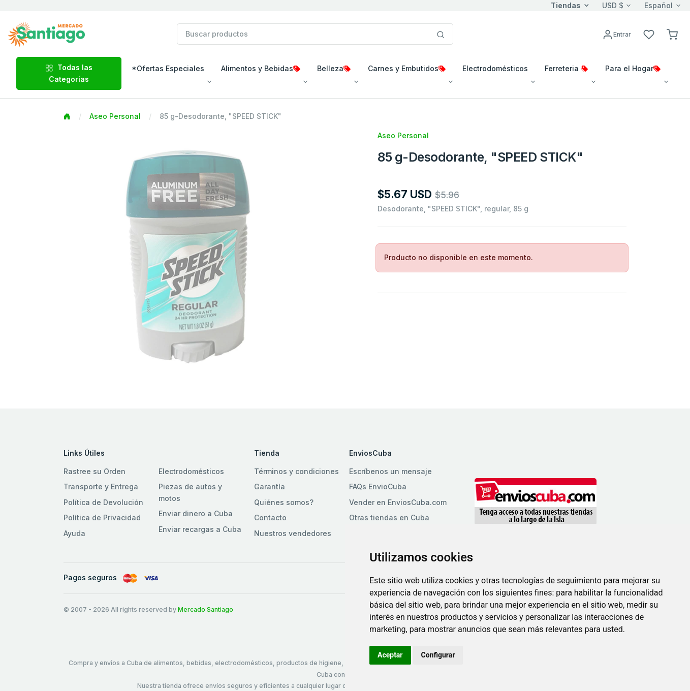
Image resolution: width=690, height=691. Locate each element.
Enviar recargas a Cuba (200, 529)
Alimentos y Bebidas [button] (260, 68)
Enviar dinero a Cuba (196, 513)
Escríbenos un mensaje (390, 471)
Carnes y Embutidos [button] (407, 68)
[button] (672, 33)
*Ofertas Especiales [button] (168, 68)
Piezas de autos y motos (190, 492)
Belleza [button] (334, 68)
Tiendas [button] (566, 5)
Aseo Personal (115, 116)
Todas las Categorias (68, 73)
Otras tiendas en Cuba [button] (389, 517)
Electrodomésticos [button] (495, 68)
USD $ (612, 5)
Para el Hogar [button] (633, 68)
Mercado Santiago (205, 609)
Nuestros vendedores (292, 533)
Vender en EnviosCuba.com (398, 502)
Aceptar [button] (390, 655)
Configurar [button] (438, 655)
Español (658, 5)
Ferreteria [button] (566, 68)
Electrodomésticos (191, 471)
